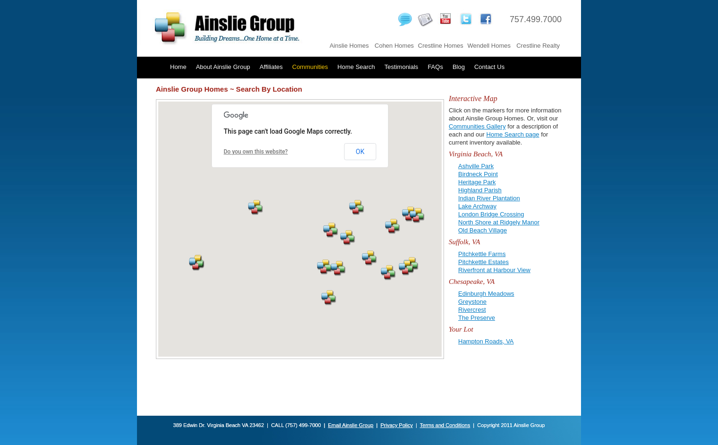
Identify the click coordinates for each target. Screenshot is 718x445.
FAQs (435, 66)
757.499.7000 (536, 19)
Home (178, 66)
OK (360, 151)
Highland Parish (480, 190)
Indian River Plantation (489, 198)
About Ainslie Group (223, 66)
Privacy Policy (396, 425)
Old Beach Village (482, 230)
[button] (406, 268)
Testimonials (402, 66)
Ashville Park (476, 166)
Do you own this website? (256, 151)
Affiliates (271, 66)
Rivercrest (472, 309)
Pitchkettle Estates (483, 261)
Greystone (472, 301)
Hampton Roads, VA (486, 341)
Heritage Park (477, 182)
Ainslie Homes (349, 45)
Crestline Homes (440, 45)
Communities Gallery (477, 126)
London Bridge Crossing (491, 214)
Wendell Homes (489, 45)
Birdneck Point (478, 174)
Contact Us (489, 66)
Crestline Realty (538, 45)
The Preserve (476, 317)
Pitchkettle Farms (481, 253)
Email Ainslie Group (350, 425)
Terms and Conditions (445, 425)
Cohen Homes (394, 45)
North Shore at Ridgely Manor (498, 222)
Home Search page (513, 134)
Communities (310, 66)
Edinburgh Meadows (486, 293)
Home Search (356, 66)
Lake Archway (477, 206)
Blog (459, 66)
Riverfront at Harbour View (494, 270)
